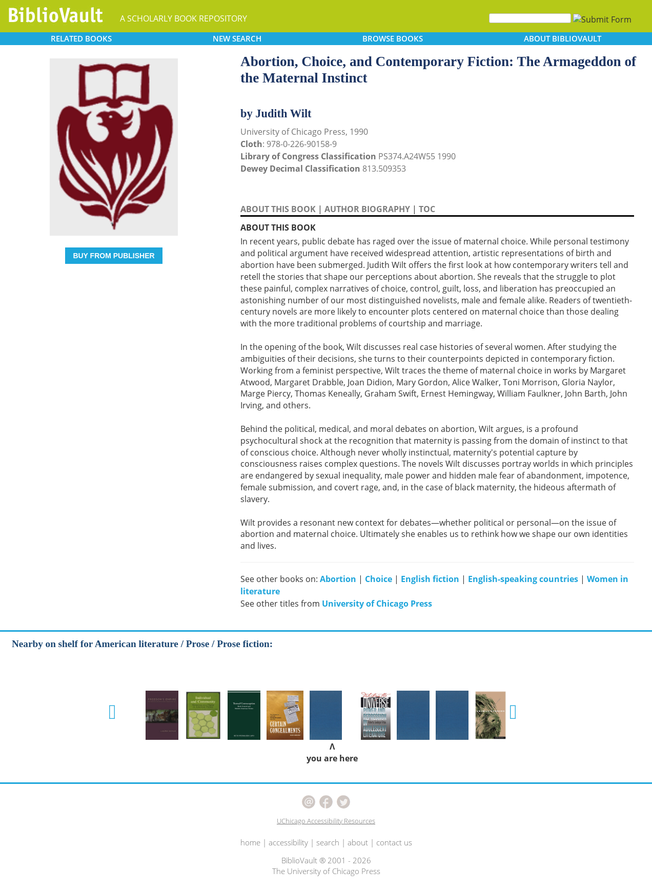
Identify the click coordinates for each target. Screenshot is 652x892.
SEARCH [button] (237, 38)
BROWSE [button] (392, 38)
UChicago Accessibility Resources (326, 820)
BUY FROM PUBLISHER (113, 256)
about (358, 842)
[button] (112, 712)
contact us (394, 842)
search (327, 842)
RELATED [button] (81, 38)
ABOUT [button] (562, 38)
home (250, 842)
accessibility (288, 842)
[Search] (530, 18)
